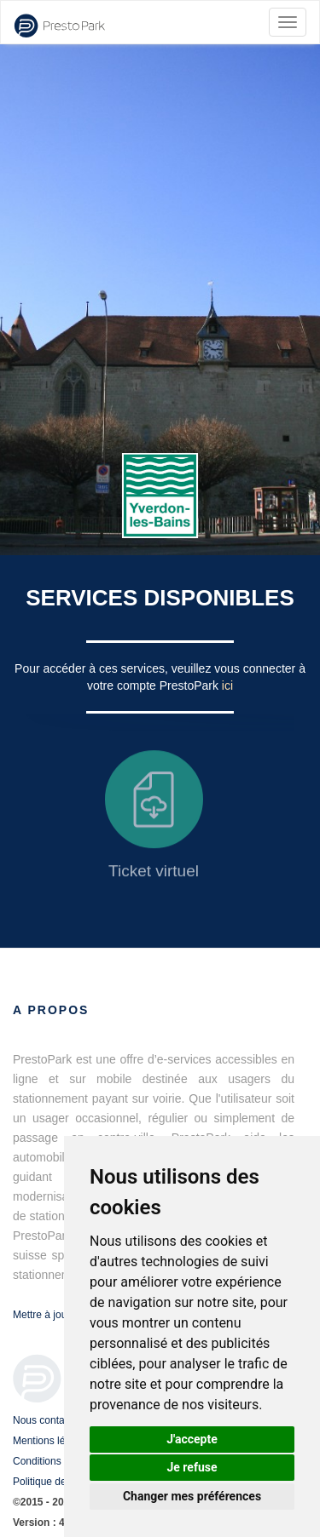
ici (227, 685)
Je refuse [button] (191, 1467)
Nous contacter (47, 1420)
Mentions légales (51, 1441)
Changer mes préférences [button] (192, 1496)
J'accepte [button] (192, 1439)
